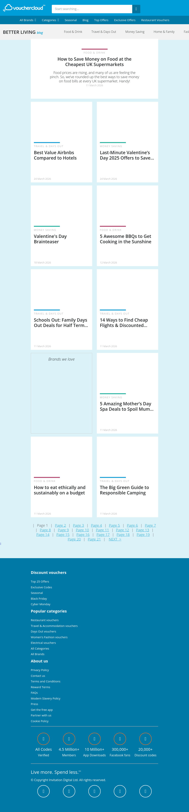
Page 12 (122, 529)
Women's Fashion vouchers (49, 637)
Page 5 (114, 525)
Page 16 (82, 534)
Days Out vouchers (43, 631)
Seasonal (71, 20)
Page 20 (74, 539)
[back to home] (24, 8)
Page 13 (142, 529)
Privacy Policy (40, 670)
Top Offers (101, 20)
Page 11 (102, 529)
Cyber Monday (40, 604)
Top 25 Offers (40, 581)
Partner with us (41, 715)
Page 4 (96, 525)
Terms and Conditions (45, 681)
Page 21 (94, 539)
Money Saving (134, 32)
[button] (28, 20)
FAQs (34, 692)
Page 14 (42, 534)
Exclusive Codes (41, 587)
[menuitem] (28, 20)
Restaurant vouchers (155, 20)
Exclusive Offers (124, 20)
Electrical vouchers (43, 643)
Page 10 (82, 529)
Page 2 (60, 525)
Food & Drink (73, 32)
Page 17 (103, 534)
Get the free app (42, 710)
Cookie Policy (40, 721)
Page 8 (45, 529)
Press (34, 704)
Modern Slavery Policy (45, 698)
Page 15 (62, 534)
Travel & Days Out (103, 32)
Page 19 (143, 534)
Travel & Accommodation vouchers (54, 626)
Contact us (38, 676)
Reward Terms (40, 687)
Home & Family (164, 32)
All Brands (37, 654)
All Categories (40, 648)
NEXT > (115, 539)
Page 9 (63, 529)
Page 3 (78, 525)
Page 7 (150, 525)
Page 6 (132, 525)
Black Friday (39, 598)
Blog (86, 20)
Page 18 (123, 534)
